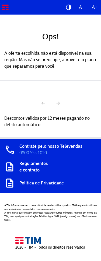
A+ (94, 7)
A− (81, 7)
